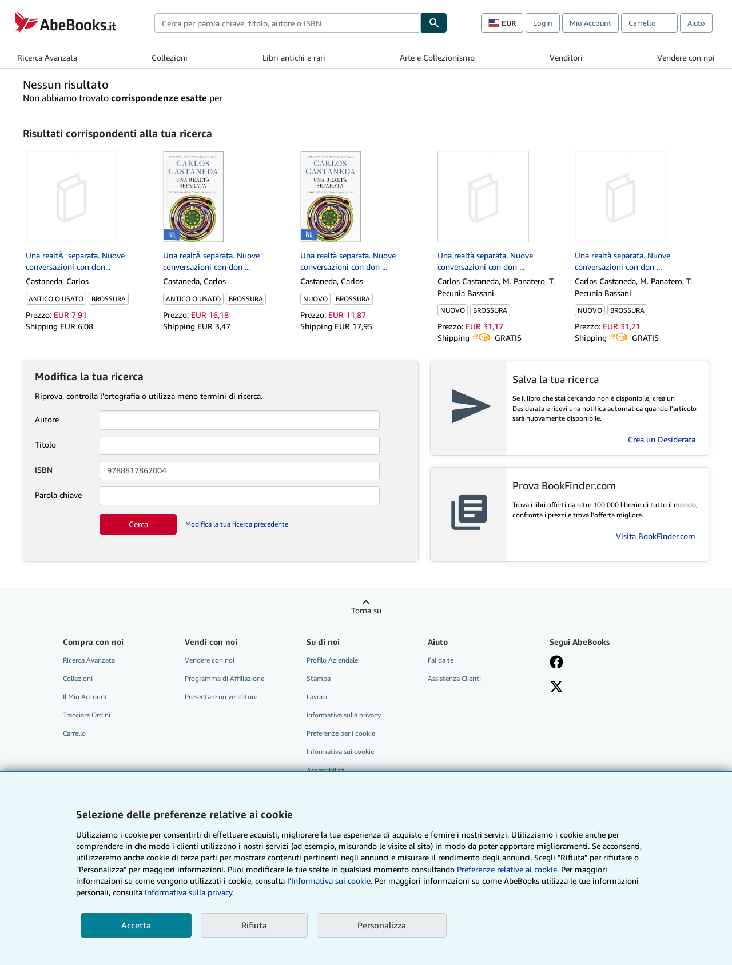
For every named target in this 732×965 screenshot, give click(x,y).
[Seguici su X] (556, 688)
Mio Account (590, 22)
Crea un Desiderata (661, 439)
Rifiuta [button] (254, 925)
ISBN (44, 469)
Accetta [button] (136, 925)
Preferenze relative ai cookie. (508, 869)
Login (542, 22)
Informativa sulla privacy (344, 715)
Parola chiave (58, 495)
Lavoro (317, 696)
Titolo (45, 444)
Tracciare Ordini (86, 715)
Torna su (366, 610)
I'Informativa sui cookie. (329, 881)
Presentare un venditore (221, 696)
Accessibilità (325, 770)
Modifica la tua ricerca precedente (236, 524)
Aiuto (696, 22)
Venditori (566, 57)
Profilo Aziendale (332, 660)
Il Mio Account (85, 696)
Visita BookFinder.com (655, 536)
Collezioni (170, 57)
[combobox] (287, 23)
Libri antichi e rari (293, 57)
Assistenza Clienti (454, 678)
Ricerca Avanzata (47, 57)
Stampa (319, 678)
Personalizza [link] (381, 925)
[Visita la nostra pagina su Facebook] (556, 663)
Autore (47, 419)
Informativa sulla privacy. (189, 892)
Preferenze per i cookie (341, 733)
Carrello (74, 733)
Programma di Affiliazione (224, 678)
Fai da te (440, 660)
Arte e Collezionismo (437, 57)
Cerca (138, 524)
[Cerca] (434, 23)
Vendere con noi (686, 57)
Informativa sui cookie (340, 751)
